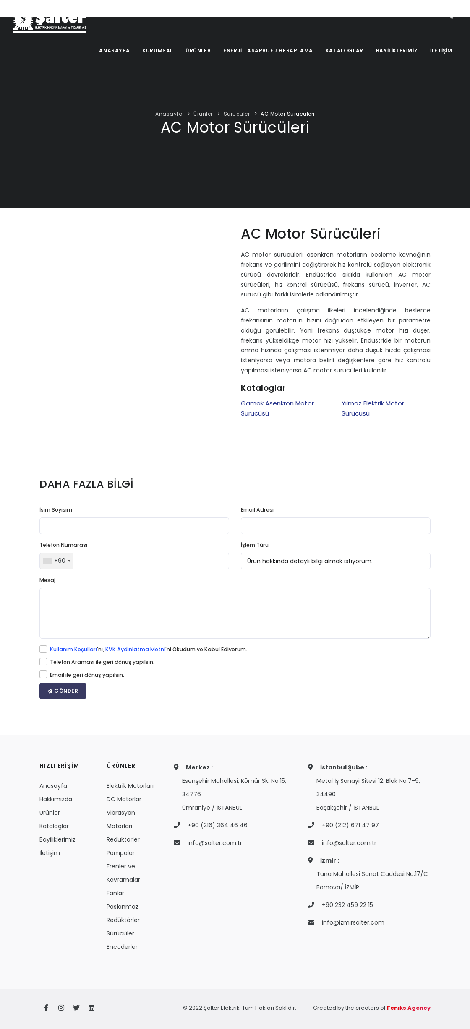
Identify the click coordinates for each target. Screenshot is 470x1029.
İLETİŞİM (441, 50)
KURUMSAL (157, 50)
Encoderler (122, 947)
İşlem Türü (255, 544)
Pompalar (121, 853)
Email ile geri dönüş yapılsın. (87, 674)
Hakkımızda (55, 799)
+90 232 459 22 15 (347, 905)
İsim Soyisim (55, 509)
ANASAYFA (114, 50)
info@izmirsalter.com (353, 922)
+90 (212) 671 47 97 (350, 825)
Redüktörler (123, 839)
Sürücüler (237, 113)
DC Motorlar (124, 799)
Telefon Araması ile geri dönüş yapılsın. (102, 661)
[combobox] (56, 561)
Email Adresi (257, 509)
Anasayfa (169, 113)
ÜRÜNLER (198, 50)
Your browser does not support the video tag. (134, 333)
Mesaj (47, 580)
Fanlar (115, 893)
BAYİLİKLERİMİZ (397, 50)
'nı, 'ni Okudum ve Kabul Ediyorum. (148, 649)
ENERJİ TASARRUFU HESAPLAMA (268, 50)
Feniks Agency (409, 1008)
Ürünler (203, 113)
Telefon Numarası (63, 544)
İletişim (49, 853)
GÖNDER (62, 690)
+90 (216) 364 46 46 (218, 825)
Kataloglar (54, 826)
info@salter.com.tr (215, 843)
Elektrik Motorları (130, 786)
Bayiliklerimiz (57, 839)
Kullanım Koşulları (73, 649)
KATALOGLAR (344, 50)
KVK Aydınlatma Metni (135, 649)
